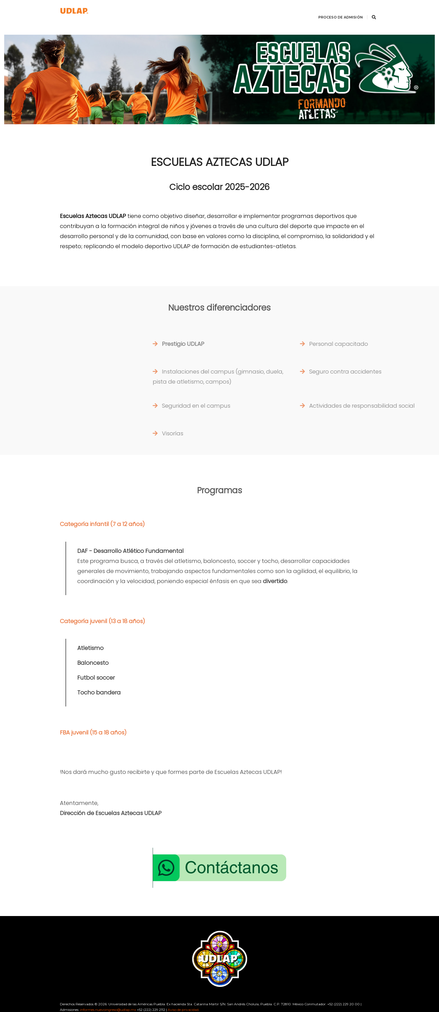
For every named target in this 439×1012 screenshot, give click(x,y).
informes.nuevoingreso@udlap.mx (108, 995)
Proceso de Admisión (333, 10)
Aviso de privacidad (183, 995)
